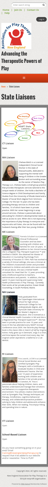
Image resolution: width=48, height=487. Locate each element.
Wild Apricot (25, 484)
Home (6, 9)
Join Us (18, 9)
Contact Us (33, 9)
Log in (41, 19)
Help (7, 12)
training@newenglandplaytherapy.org (20, 453)
